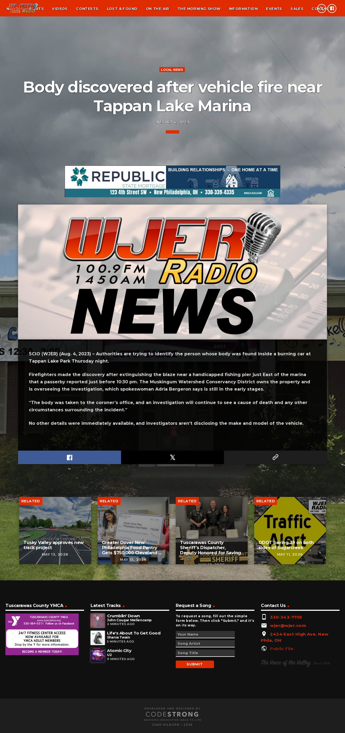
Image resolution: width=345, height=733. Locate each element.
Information (243, 8)
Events (274, 8)
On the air (157, 8)
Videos (59, 8)
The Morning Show (199, 8)
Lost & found (122, 8)
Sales (297, 8)
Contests (87, 8)
